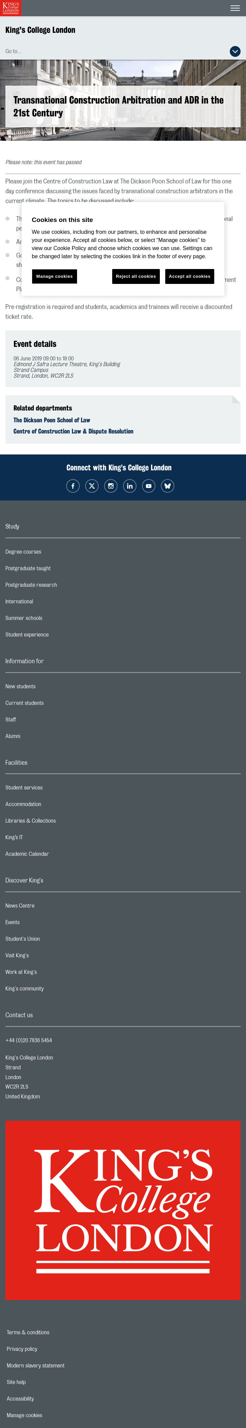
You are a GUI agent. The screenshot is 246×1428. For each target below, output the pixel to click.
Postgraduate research (58, 586)
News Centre (46, 907)
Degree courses (50, 553)
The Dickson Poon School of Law (52, 420)
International (46, 603)
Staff (37, 721)
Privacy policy (45, 1349)
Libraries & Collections (57, 822)
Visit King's (43, 957)
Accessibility (43, 1399)
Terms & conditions (51, 1332)
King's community (51, 990)
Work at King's (48, 973)
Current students (51, 704)
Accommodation (50, 806)
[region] (123, 249)
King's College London (40, 30)
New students (47, 688)
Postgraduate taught (54, 570)
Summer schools (50, 620)
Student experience (53, 636)
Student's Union (49, 940)
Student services (50, 789)
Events (39, 924)
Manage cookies (48, 1415)
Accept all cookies (190, 276)
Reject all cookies (136, 276)
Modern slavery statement (59, 1365)
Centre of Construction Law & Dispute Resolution (73, 431)
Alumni (39, 738)
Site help (39, 1382)
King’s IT (41, 839)
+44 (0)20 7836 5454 (28, 1040)
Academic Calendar (54, 855)
